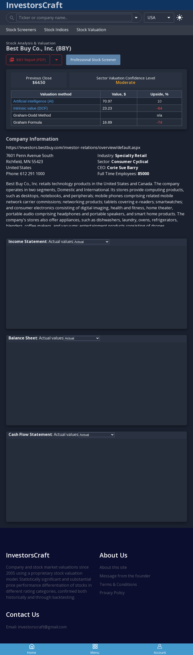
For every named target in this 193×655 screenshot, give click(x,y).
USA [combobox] (151, 17)
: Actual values (41, 241)
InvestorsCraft (28, 555)
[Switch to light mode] (179, 17)
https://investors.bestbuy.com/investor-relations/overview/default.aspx (73, 147)
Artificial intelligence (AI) (33, 101)
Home (31, 649)
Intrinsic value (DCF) (30, 108)
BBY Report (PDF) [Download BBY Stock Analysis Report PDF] (28, 60)
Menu (94, 649)
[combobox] (74, 17)
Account (160, 649)
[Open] (136, 17)
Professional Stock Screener (93, 59)
